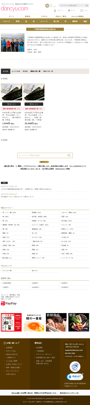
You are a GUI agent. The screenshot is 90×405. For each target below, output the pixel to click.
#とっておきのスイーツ (78, 166)
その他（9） (65, 237)
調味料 (75, 21)
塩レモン (35, 270)
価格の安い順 (35, 71)
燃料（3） (6, 233)
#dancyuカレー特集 (62, 169)
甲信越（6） (65, 245)
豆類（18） (65, 216)
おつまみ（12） (66, 241)
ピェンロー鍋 (7, 270)
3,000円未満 (7, 283)
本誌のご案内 (61, 16)
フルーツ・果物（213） (69, 212)
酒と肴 (56, 21)
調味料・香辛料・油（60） (11, 225)
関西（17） (35, 249)
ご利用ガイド (11, 357)
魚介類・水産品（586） (40, 216)
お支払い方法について (14, 364)
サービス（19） (37, 237)
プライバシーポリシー (44, 354)
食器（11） (6, 237)
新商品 (27, 16)
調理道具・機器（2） (68, 233)
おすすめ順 (16, 71)
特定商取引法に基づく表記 (45, 357)
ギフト (11, 16)
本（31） (35, 233)
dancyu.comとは (12, 354)
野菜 (18, 21)
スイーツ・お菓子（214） (40, 225)
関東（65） (35, 245)
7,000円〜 (6, 287)
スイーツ (44, 21)
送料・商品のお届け (13, 367)
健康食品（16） (37, 229)
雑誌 (85, 21)
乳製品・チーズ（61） (39, 221)
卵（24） (6, 221)
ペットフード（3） (67, 258)
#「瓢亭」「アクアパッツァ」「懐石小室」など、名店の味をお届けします (42, 166)
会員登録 (9, 347)
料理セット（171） (67, 229)
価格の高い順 (48, 71)
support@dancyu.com (74, 350)
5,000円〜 (64, 283)
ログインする (11, 351)
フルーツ (6, 21)
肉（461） (6, 216)
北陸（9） (64, 249)
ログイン (58, 10)
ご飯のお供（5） (37, 241)
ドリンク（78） (66, 225)
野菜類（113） (37, 212)
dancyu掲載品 (77, 16)
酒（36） (6, 229)
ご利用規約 (40, 351)
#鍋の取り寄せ (9, 166)
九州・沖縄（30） (67, 254)
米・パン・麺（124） (10, 212)
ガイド (72, 10)
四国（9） (35, 254)
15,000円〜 (65, 287)
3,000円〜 (35, 283)
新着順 (25, 71)
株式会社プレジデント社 (69, 393)
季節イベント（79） (38, 258)
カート (84, 10)
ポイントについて (12, 371)
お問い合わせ (11, 374)
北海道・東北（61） (9, 245)
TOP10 (44, 16)
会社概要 (39, 347)
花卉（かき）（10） (9, 241)
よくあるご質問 (11, 361)
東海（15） (6, 249)
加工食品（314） (67, 221)
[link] (74, 377)
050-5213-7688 (70, 353)
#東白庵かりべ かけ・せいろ (30, 169)
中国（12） (6, 254)
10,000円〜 (35, 287)
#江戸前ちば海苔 (48, 169)
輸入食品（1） (7, 258)
